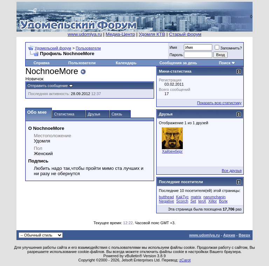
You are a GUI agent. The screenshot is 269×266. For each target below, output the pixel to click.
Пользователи (88, 48)
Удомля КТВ (152, 34)
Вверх (244, 235)
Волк (223, 201)
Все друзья (232, 170)
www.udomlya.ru (85, 34)
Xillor (212, 201)
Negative (166, 201)
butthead (166, 197)
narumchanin (215, 197)
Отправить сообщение (47, 86)
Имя (173, 47)
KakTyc (182, 197)
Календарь (126, 63)
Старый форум (185, 34)
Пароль (176, 55)
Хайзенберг (172, 151)
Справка (42, 63)
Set (193, 201)
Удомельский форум (53, 48)
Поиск (224, 63)
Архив (229, 235)
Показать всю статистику (219, 103)
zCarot (185, 260)
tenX (202, 201)
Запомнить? (228, 48)
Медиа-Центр (120, 34)
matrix (196, 197)
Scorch (182, 201)
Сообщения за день (178, 63)
